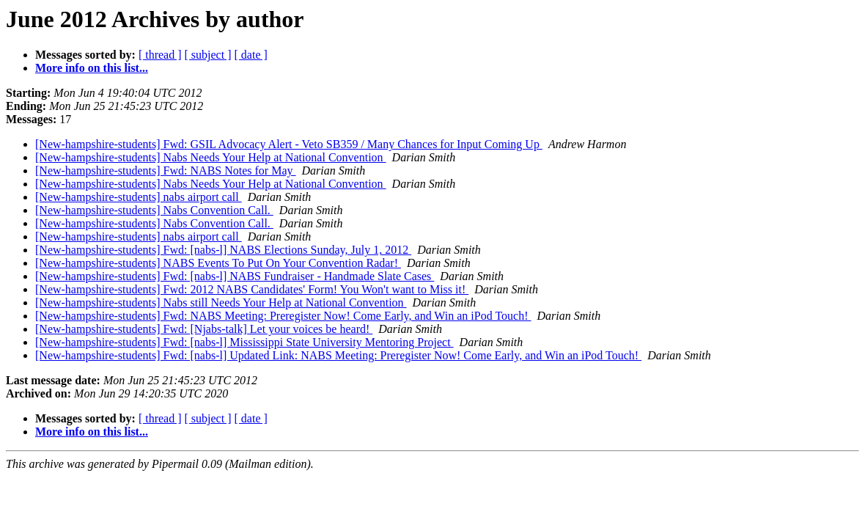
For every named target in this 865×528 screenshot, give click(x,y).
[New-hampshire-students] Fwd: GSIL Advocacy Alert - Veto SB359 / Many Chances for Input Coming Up (288, 144)
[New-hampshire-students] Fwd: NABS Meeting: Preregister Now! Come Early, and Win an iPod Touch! (283, 315)
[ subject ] (208, 54)
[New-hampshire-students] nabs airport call (138, 197)
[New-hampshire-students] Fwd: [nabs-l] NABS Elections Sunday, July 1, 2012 (223, 249)
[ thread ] (160, 54)
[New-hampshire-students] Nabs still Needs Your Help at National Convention (221, 302)
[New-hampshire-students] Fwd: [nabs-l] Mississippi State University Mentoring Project (244, 342)
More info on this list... (91, 68)
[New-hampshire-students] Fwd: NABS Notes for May (165, 170)
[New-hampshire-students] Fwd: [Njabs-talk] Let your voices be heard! (203, 329)
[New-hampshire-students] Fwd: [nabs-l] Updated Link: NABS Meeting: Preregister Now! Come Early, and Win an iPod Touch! (338, 355)
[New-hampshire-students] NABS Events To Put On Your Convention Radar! (218, 263)
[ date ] (251, 54)
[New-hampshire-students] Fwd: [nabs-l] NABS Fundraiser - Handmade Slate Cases (234, 276)
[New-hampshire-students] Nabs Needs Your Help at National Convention (210, 157)
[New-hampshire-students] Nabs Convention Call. (154, 210)
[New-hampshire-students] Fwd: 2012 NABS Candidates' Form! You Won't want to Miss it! (251, 289)
